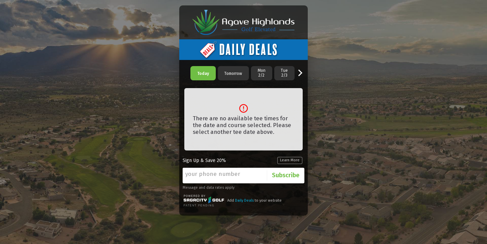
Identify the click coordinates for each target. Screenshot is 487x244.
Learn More (290, 160)
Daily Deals (244, 200)
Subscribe (285, 175)
